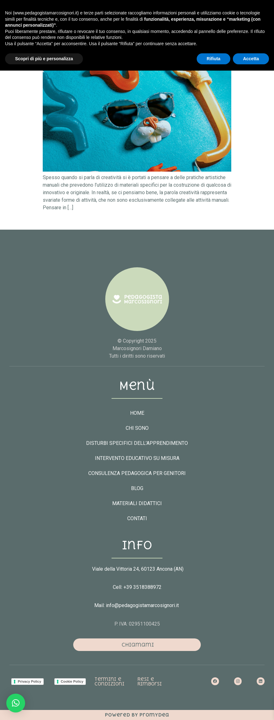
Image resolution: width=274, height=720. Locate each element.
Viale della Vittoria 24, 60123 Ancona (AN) (138, 569)
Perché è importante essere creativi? (120, 42)
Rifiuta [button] (214, 707)
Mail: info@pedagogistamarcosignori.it (137, 605)
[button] (193, 27)
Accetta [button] (251, 707)
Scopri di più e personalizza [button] (44, 707)
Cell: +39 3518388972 (137, 587)
